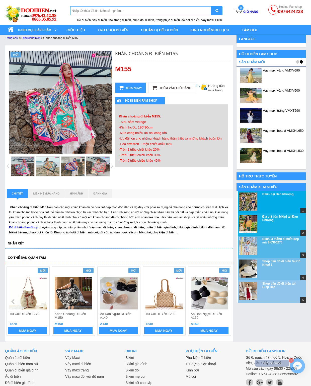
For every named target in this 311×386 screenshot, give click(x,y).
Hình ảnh (76, 193)
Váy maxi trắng (77, 370)
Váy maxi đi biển (78, 364)
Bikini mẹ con (135, 376)
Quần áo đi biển (17, 358)
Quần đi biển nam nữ (21, 364)
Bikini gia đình (136, 364)
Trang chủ (11, 37)
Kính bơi (192, 370)
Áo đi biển (13, 376)
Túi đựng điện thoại (201, 364)
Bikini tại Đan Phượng (278, 194)
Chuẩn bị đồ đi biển (159, 30)
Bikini (129, 358)
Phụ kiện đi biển (198, 358)
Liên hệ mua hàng (46, 193)
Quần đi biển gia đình (22, 370)
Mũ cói (191, 376)
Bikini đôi (132, 370)
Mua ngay (130, 87)
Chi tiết (17, 195)
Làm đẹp (249, 30)
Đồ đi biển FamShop (23, 227)
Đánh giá (100, 193)
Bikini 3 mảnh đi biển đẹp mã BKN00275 (280, 240)
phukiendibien (31, 37)
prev (13, 301)
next (224, 301)
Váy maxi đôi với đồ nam (84, 376)
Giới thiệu (75, 30)
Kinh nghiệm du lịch (209, 30)
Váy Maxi (72, 358)
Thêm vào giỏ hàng (171, 87)
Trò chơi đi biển (113, 30)
